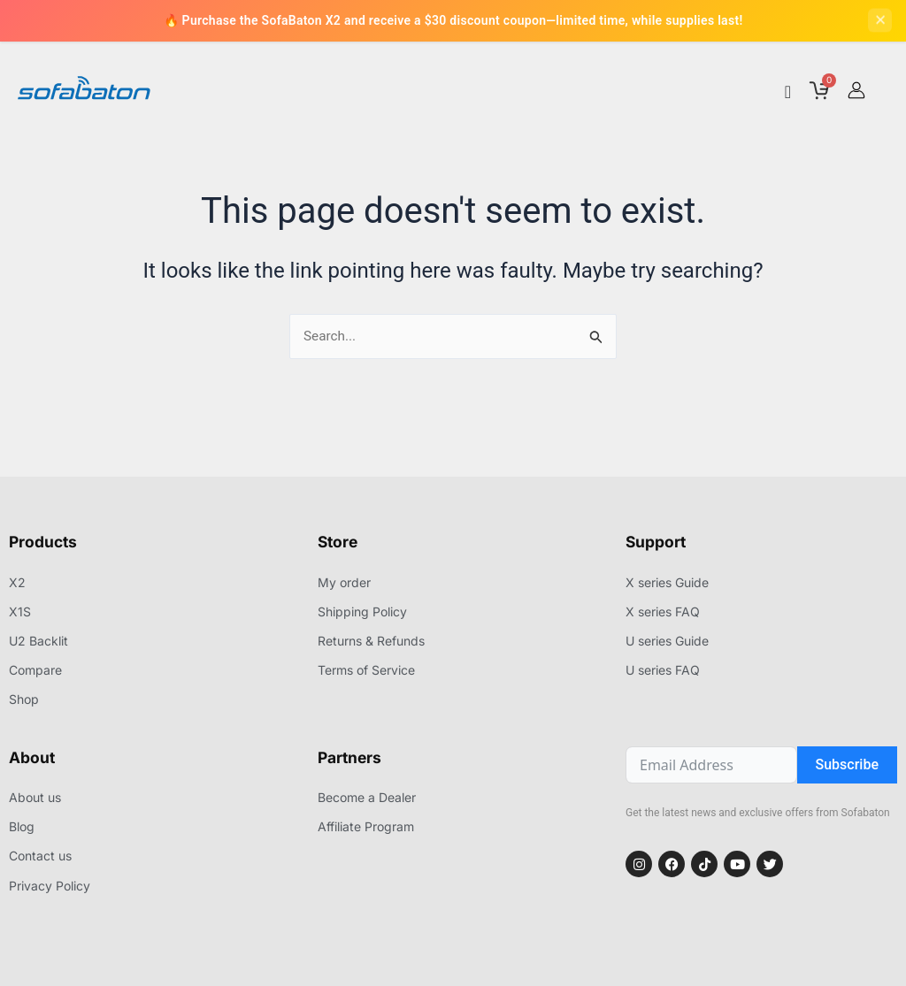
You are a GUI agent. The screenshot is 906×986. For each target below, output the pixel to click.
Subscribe (847, 767)
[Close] (879, 22)
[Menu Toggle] (788, 96)
